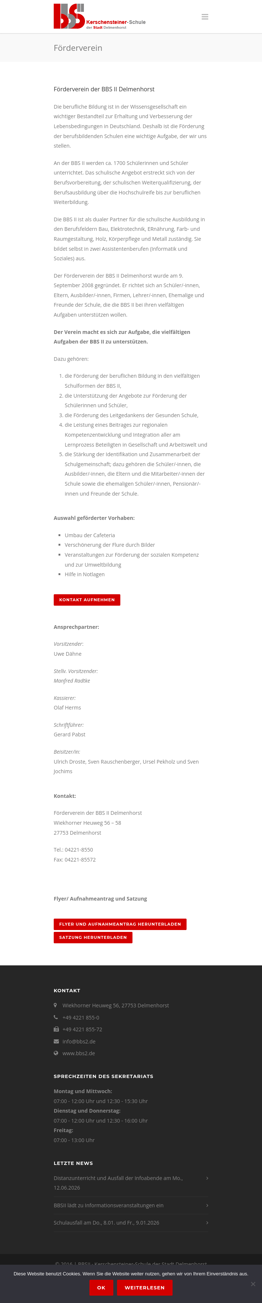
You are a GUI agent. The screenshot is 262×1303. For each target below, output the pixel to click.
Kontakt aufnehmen (87, 599)
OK (101, 1287)
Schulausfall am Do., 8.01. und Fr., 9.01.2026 (106, 1222)
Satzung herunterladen (93, 937)
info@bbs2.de (79, 1041)
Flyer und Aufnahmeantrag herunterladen (120, 924)
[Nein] (252, 1284)
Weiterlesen (145, 1287)
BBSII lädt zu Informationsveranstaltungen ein (109, 1205)
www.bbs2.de (79, 1053)
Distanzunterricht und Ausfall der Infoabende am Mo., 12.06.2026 (118, 1183)
